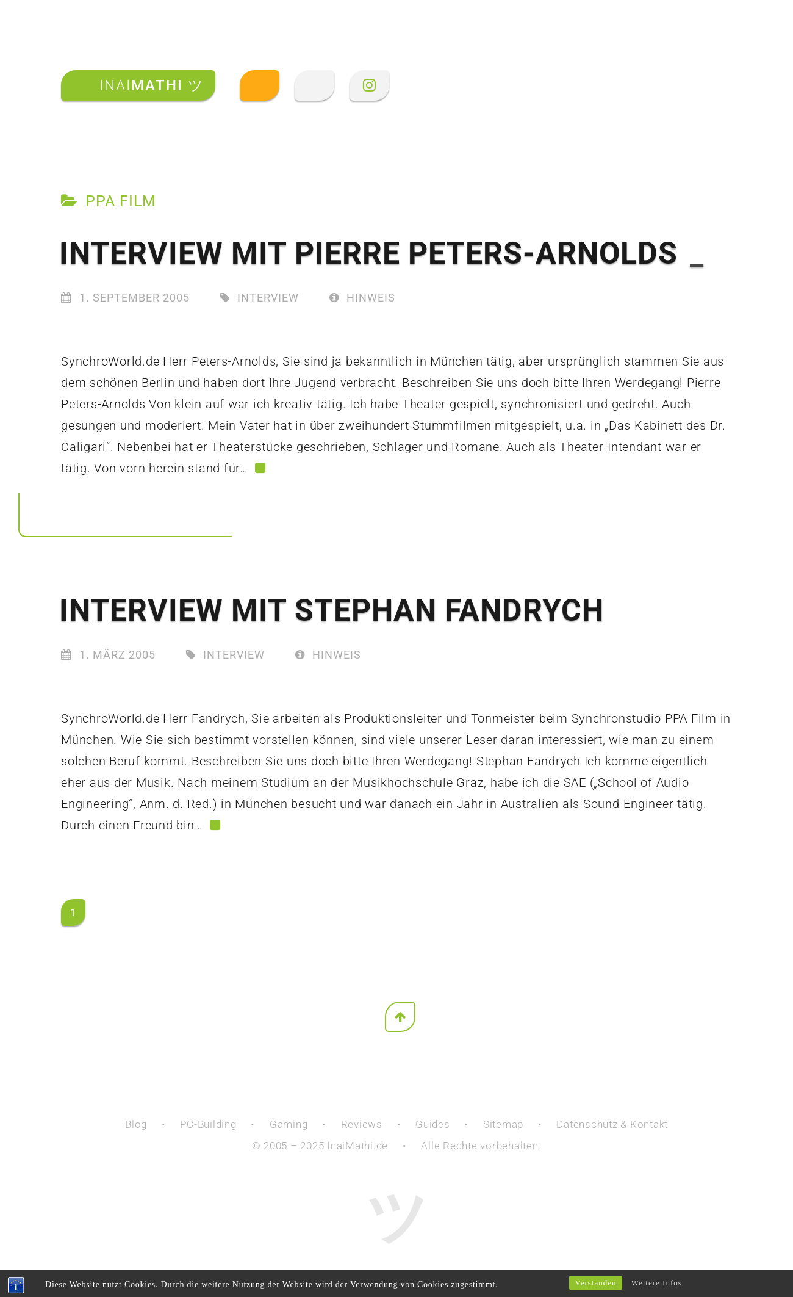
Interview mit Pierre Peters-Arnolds (381, 253)
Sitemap (503, 1124)
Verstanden (596, 1282)
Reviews (361, 1124)
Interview (268, 297)
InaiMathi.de (357, 1146)
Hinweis (362, 297)
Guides (432, 1124)
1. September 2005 (134, 297)
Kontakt (649, 1124)
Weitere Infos (656, 1282)
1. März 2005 (117, 654)
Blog (136, 1124)
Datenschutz (586, 1124)
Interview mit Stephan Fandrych (331, 610)
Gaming (289, 1124)
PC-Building (208, 1124)
